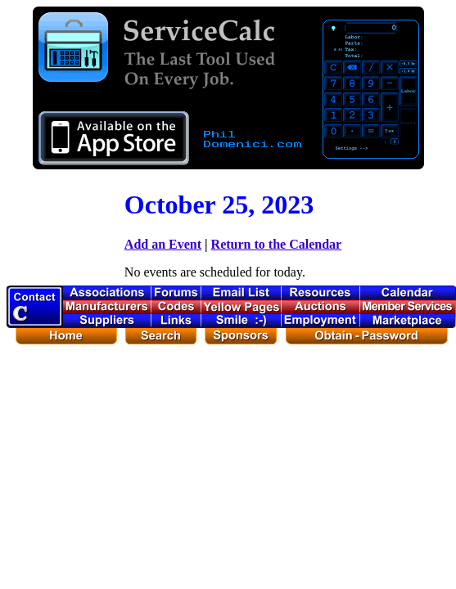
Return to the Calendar (276, 244)
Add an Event (162, 244)
